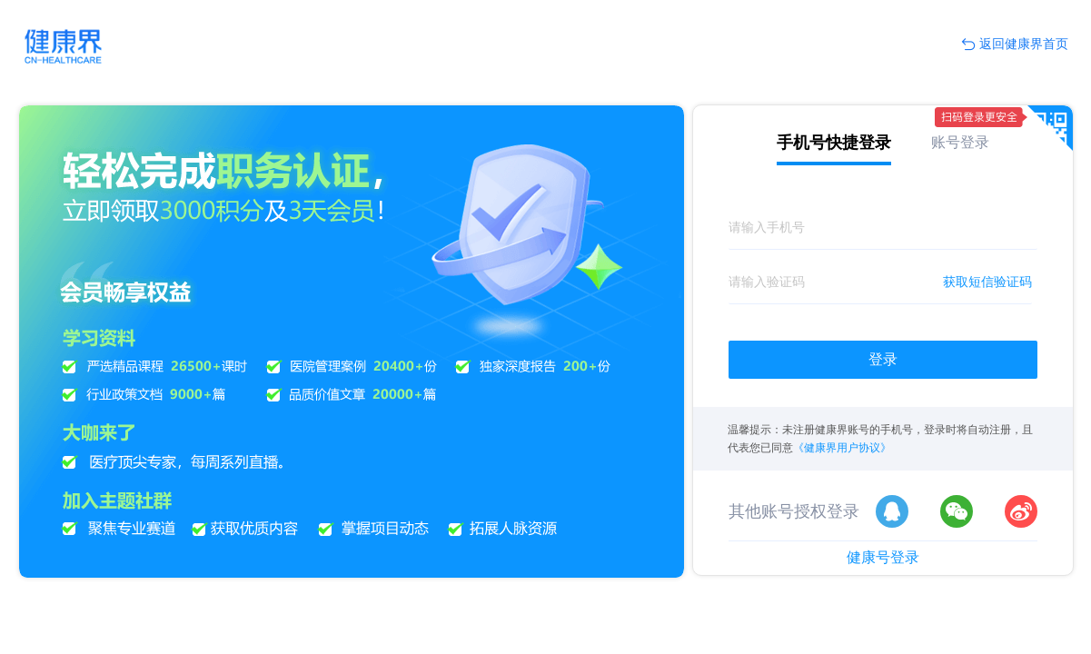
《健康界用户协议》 (842, 447)
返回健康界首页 (1014, 44)
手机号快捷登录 (834, 143)
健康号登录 (883, 557)
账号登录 (960, 142)
